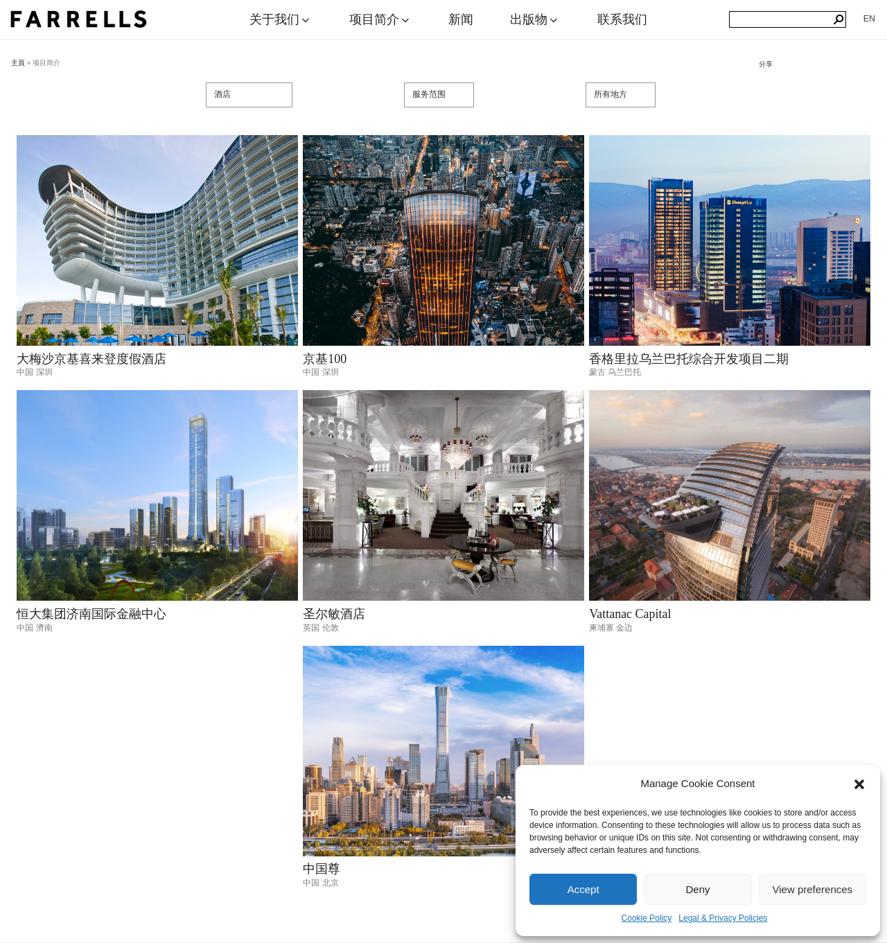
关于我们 (280, 19)
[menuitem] (869, 18)
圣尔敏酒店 (334, 614)
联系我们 (622, 19)
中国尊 (321, 869)
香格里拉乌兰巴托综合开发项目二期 (689, 359)
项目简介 (380, 19)
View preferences (813, 889)
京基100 (324, 359)
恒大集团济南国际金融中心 (91, 614)
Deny (697, 889)
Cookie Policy (647, 918)
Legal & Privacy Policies (722, 918)
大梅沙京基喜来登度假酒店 (91, 359)
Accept (583, 889)
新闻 (460, 19)
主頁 (18, 63)
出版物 (535, 19)
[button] (859, 784)
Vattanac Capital (630, 614)
